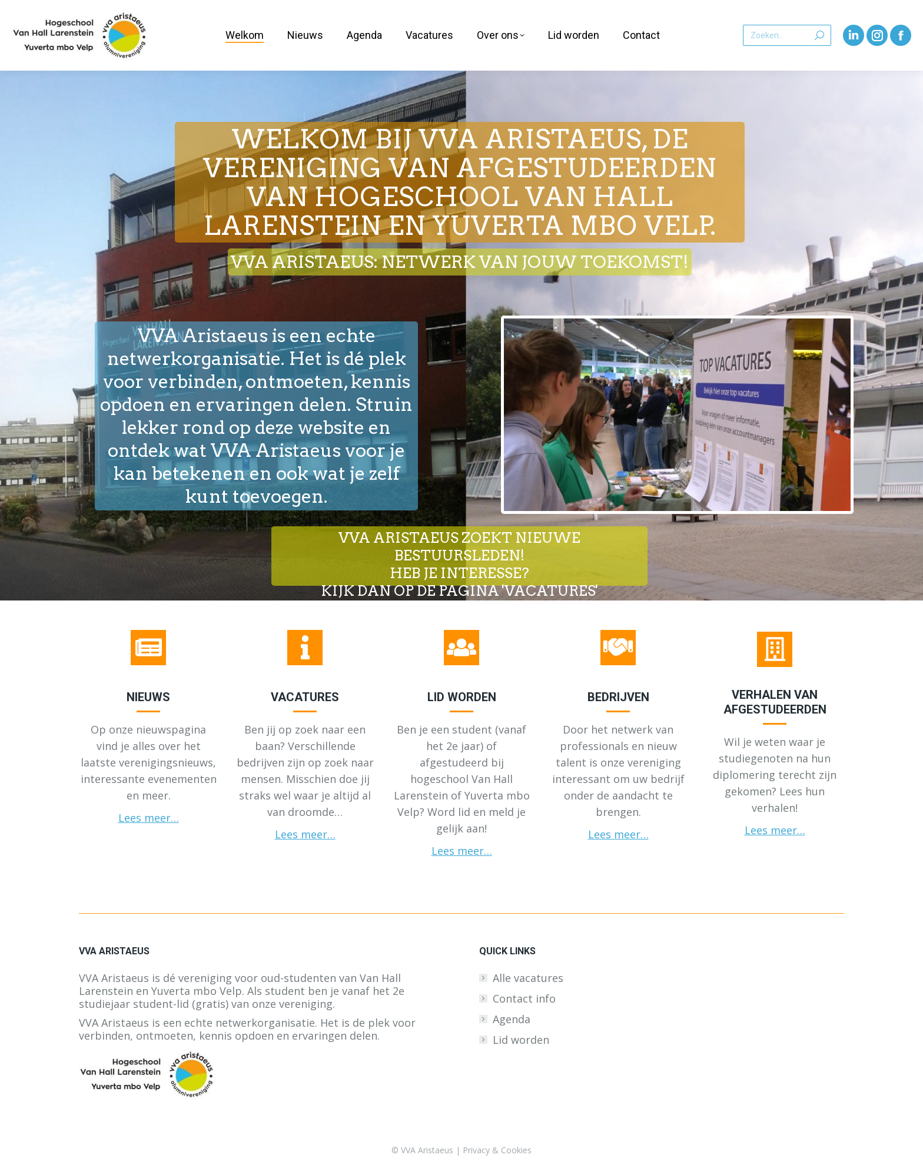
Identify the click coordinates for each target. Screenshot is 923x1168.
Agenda (511, 1019)
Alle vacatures (528, 977)
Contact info (524, 998)
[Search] (787, 35)
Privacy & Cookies (497, 1150)
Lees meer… (148, 818)
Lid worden (521, 1039)
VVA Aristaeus (427, 1150)
